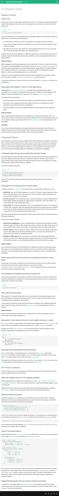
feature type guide (31, 305)
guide (47, 80)
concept (42, 80)
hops (5, 353)
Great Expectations (43, 94)
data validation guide (35, 120)
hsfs (5, 357)
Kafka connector (5, 390)
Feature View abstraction (22, 434)
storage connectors (42, 381)
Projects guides (35, 357)
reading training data (28, 484)
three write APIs (17, 189)
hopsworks (41, 353)
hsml (2, 362)
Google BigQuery (12, 383)
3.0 (9, 29)
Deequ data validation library (18, 90)
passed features (13, 436)
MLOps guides (38, 362)
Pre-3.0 (4, 29)
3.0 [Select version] (26, 2)
